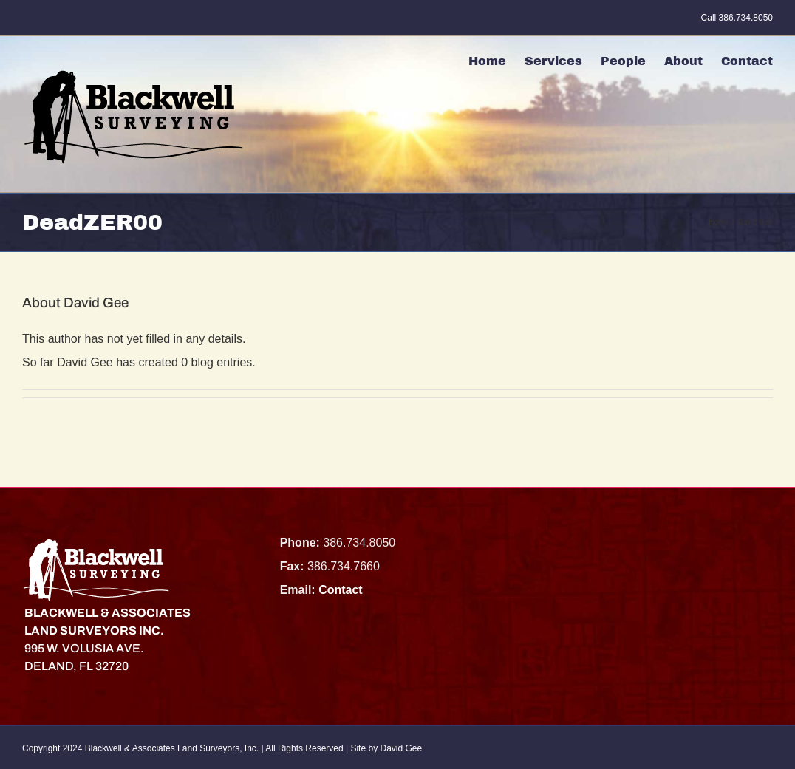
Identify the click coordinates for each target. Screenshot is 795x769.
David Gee (401, 748)
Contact (340, 590)
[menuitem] (496, 58)
